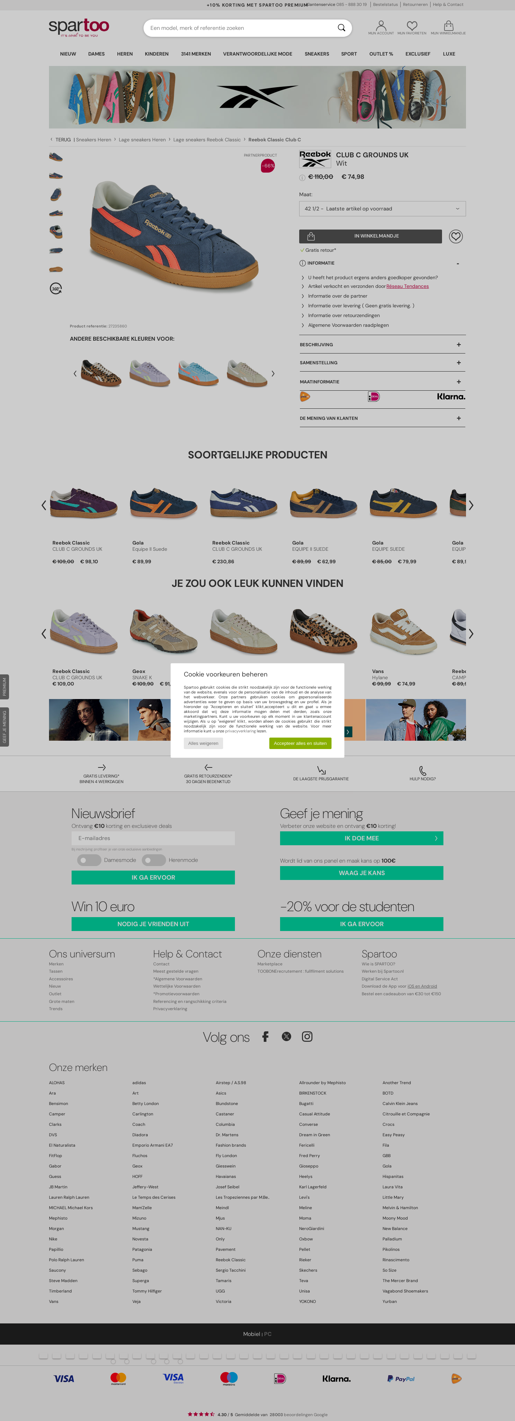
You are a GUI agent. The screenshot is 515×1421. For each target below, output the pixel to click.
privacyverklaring (240, 731)
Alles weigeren (203, 743)
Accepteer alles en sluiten (300, 743)
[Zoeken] (342, 28)
